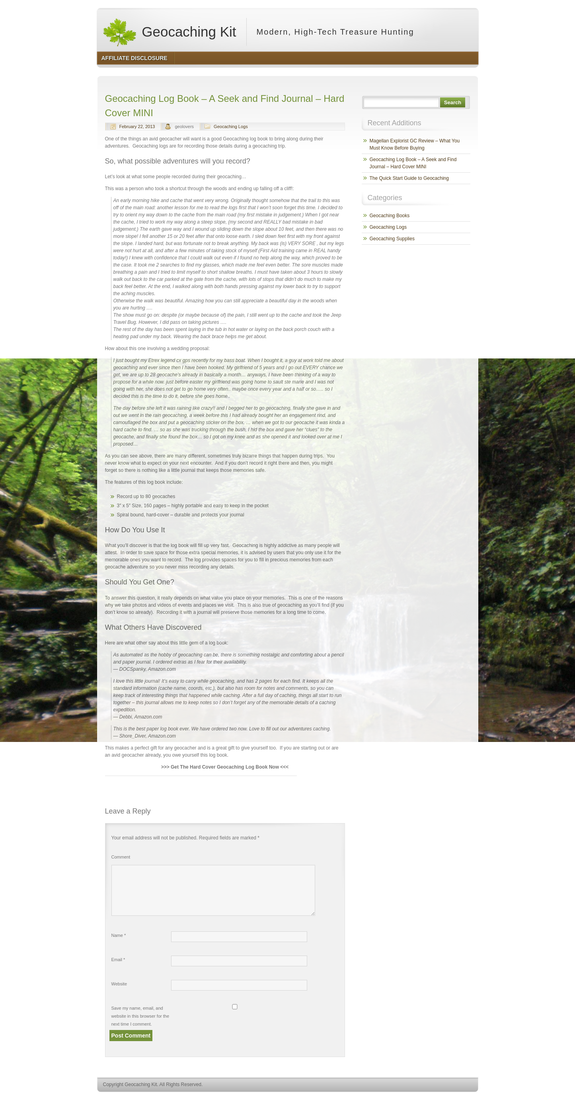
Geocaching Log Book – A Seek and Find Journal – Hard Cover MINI (413, 163)
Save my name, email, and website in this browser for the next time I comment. (140, 1016)
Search (452, 102)
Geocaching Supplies (392, 238)
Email (118, 959)
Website (119, 983)
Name (118, 935)
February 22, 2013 (137, 126)
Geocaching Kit (169, 32)
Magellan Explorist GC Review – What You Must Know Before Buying (415, 144)
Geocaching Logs (231, 126)
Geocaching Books (390, 215)
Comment (121, 857)
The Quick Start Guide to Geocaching (409, 178)
